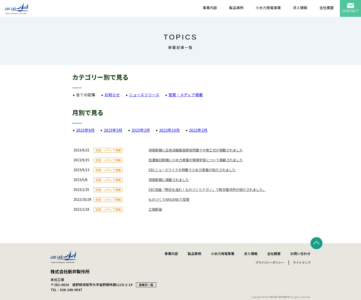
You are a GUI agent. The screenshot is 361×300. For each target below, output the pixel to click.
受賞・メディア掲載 (185, 95)
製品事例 (236, 7)
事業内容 (210, 7)
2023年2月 (140, 130)
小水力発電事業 (268, 7)
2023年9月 (85, 130)
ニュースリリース (144, 95)
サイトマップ (301, 262)
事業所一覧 (146, 285)
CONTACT (350, 10)
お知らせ (112, 95)
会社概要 (326, 7)
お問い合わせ (300, 253)
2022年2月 (198, 130)
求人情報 (300, 7)
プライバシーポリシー (269, 262)
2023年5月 (113, 130)
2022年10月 (169, 130)
